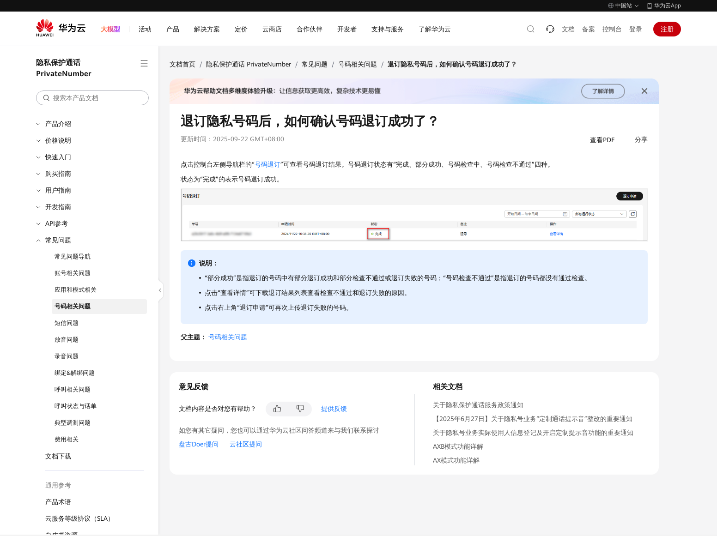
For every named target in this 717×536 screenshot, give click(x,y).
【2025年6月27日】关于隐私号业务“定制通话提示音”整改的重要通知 (532, 418)
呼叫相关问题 (73, 389)
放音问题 (67, 339)
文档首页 (182, 64)
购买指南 (58, 173)
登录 (635, 29)
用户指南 (58, 190)
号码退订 (267, 164)
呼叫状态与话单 (76, 406)
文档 (568, 29)
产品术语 (58, 502)
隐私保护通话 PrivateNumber (248, 64)
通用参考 (58, 485)
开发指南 (58, 207)
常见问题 (58, 240)
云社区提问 (246, 444)
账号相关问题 (73, 273)
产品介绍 (58, 123)
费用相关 (67, 439)
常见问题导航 (73, 256)
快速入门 (58, 157)
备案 (588, 29)
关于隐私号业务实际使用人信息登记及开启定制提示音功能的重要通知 (533, 432)
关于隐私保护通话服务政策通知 (478, 405)
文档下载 (58, 456)
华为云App (667, 5)
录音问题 (67, 356)
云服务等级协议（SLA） (79, 518)
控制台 (612, 29)
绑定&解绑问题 (75, 372)
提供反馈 (334, 408)
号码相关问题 (73, 306)
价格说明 (58, 140)
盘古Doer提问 (199, 444)
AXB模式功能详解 (458, 446)
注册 (667, 29)
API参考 (56, 223)
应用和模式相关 (76, 289)
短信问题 (67, 322)
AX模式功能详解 (456, 460)
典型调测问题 (73, 422)
